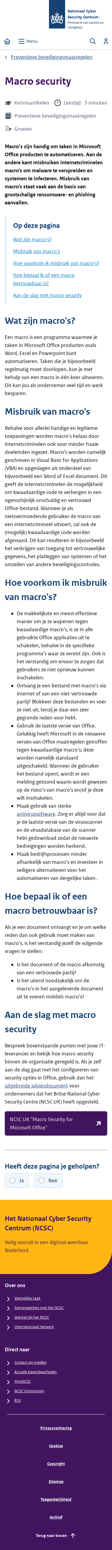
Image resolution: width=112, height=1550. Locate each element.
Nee (52, 1180)
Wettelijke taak (27, 1298)
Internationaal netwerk (34, 1326)
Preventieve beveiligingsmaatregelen (52, 57)
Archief (56, 1517)
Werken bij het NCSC (31, 1317)
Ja (21, 1180)
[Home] (7, 41)
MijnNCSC (22, 1381)
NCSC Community (29, 1390)
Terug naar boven (56, 1535)
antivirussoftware (36, 814)
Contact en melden (30, 1362)
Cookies (56, 1445)
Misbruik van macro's (36, 251)
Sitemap (56, 1481)
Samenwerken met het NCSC (39, 1307)
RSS (17, 1400)
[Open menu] (27, 41)
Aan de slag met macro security (47, 295)
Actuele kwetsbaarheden (35, 1371)
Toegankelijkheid (56, 1499)
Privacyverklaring (56, 1428)
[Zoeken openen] (93, 41)
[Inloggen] (106, 41)
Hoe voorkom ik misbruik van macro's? (56, 263)
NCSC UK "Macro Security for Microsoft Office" (56, 1123)
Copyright (56, 1463)
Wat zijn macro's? (32, 239)
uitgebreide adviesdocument (36, 1085)
